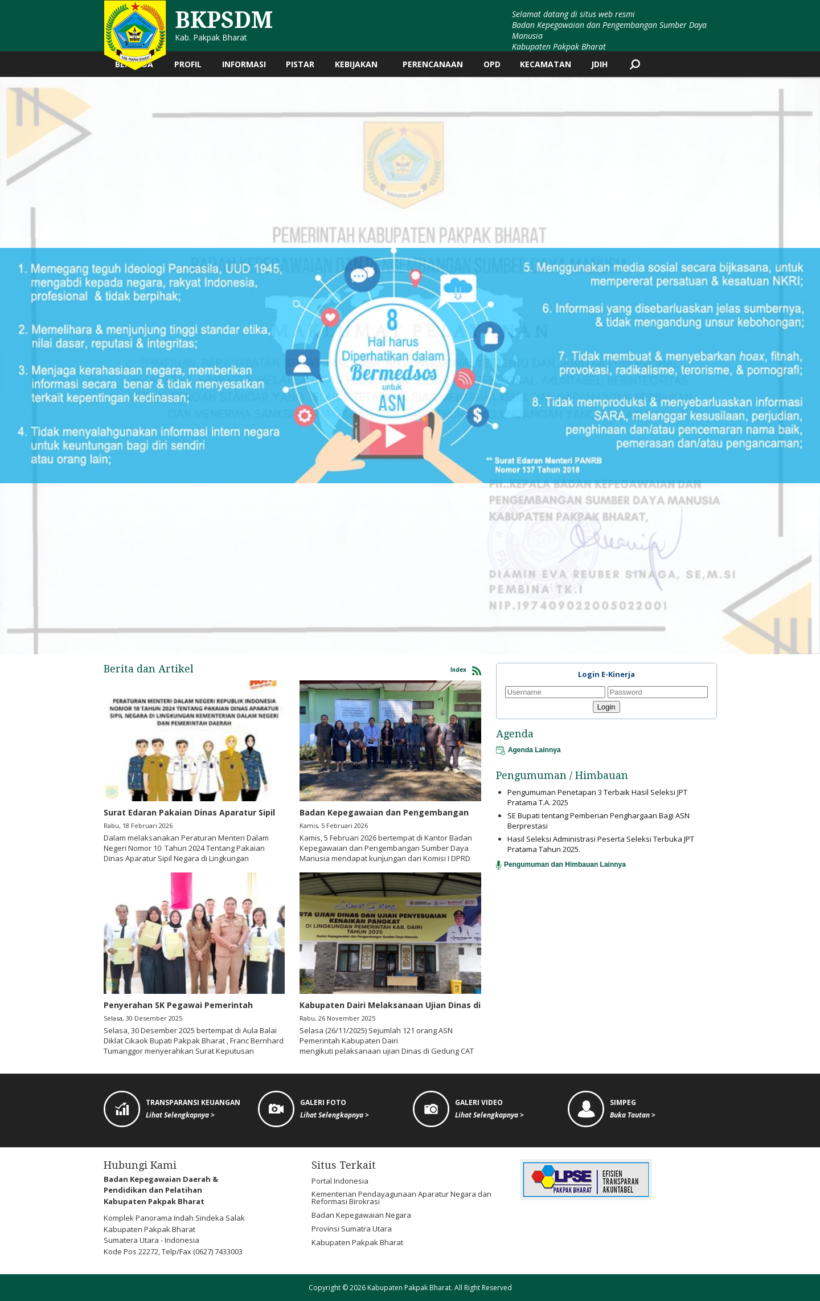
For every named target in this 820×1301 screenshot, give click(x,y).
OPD (492, 64)
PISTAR (300, 64)
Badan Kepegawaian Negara (361, 1215)
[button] (10, 366)
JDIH (599, 64)
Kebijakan (356, 64)
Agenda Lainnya (528, 750)
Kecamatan (545, 64)
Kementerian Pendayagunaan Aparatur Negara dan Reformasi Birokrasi (401, 1197)
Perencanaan (433, 64)
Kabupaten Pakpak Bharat (357, 1242)
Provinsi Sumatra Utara (351, 1228)
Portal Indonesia (339, 1181)
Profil (188, 64)
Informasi (244, 64)
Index (465, 670)
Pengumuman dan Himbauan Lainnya (561, 864)
